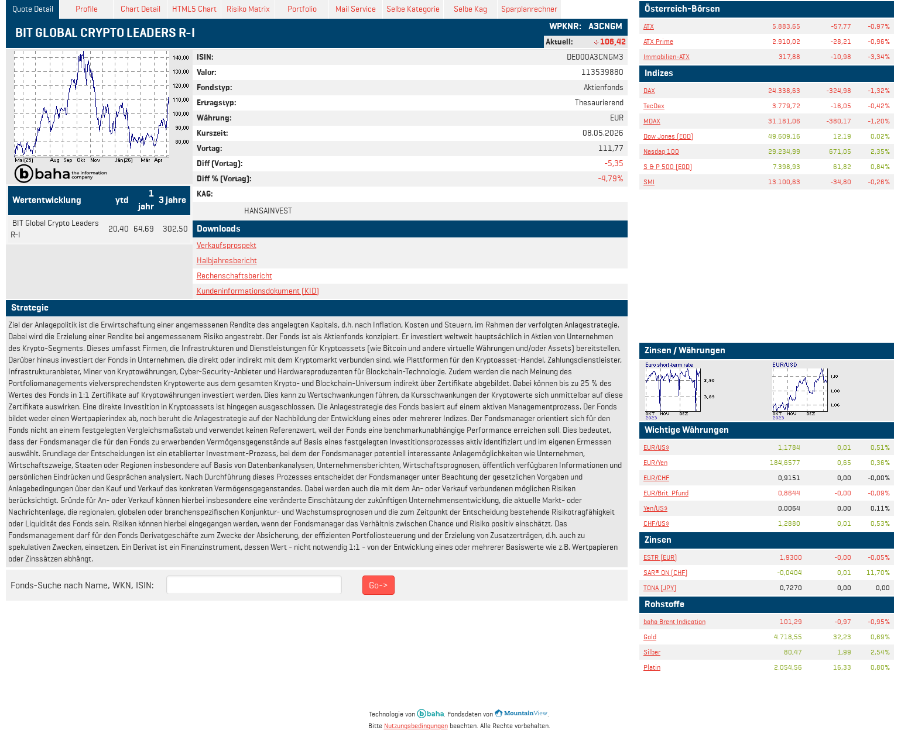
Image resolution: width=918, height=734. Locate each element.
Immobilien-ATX (666, 56)
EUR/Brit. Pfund (665, 492)
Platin (651, 667)
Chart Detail (140, 9)
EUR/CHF (656, 477)
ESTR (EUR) (660, 557)
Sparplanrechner (529, 9)
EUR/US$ (656, 447)
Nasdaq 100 (661, 151)
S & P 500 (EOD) (667, 166)
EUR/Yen (655, 462)
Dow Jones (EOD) (668, 136)
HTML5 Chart (194, 9)
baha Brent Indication (674, 621)
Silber (651, 651)
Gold (649, 636)
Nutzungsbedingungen (416, 725)
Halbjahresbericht (227, 261)
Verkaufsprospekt (226, 245)
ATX (648, 26)
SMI (649, 181)
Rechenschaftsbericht (234, 276)
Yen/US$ (655, 508)
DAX (649, 90)
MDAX (651, 120)
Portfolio (302, 9)
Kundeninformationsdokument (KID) (258, 291)
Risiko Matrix (248, 9)
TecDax (653, 105)
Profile (87, 9)
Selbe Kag (470, 9)
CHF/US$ (656, 523)
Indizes (659, 73)
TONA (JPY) (659, 587)
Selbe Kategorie (413, 9)
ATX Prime (658, 41)
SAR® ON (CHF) (665, 572)
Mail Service (355, 9)
